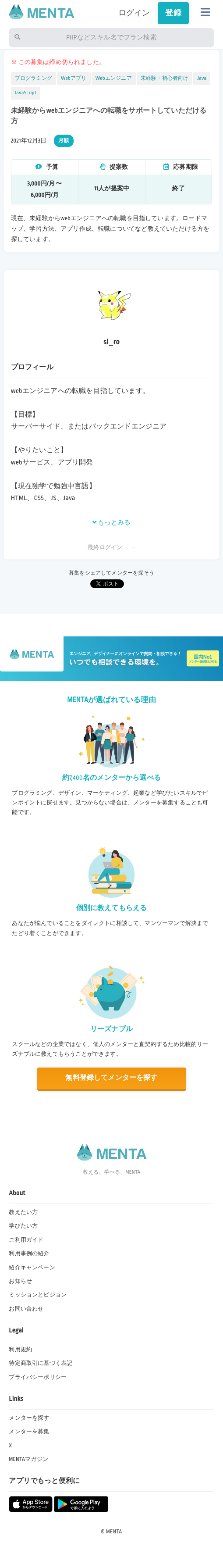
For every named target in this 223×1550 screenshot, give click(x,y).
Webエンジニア (114, 78)
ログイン (134, 13)
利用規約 (20, 1349)
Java (201, 78)
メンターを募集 (29, 1432)
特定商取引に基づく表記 (40, 1363)
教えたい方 (23, 1212)
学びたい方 (23, 1226)
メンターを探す (29, 1418)
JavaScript (26, 93)
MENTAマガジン (28, 1459)
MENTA (114, 1532)
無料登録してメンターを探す (111, 1078)
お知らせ (20, 1281)
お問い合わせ (26, 1309)
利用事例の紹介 (29, 1253)
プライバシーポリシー (38, 1377)
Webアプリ (74, 78)
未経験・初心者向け (165, 78)
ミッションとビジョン (38, 1295)
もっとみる (111, 522)
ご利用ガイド (26, 1240)
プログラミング (33, 78)
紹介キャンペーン (32, 1267)
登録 (173, 13)
